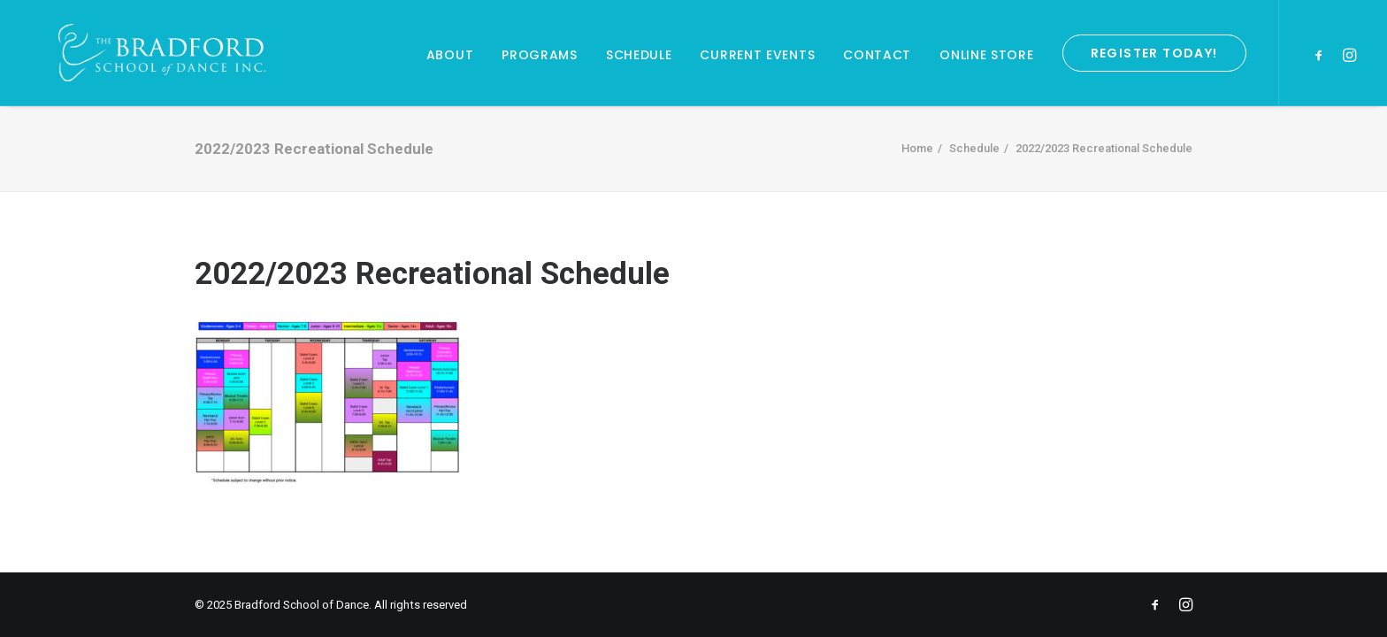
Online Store (986, 55)
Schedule (639, 55)
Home (917, 148)
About (450, 55)
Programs (540, 55)
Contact (877, 55)
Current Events (757, 55)
